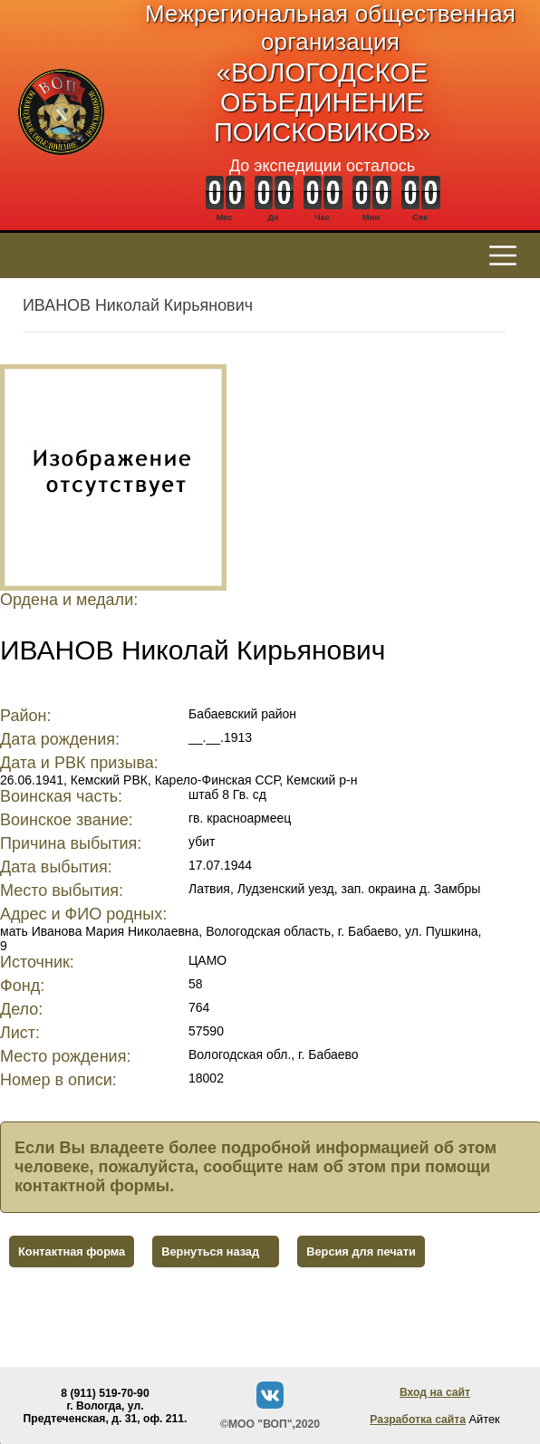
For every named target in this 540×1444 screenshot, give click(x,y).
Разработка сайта (418, 1419)
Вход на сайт (435, 1392)
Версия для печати (361, 1251)
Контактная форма (71, 1251)
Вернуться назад (210, 1251)
